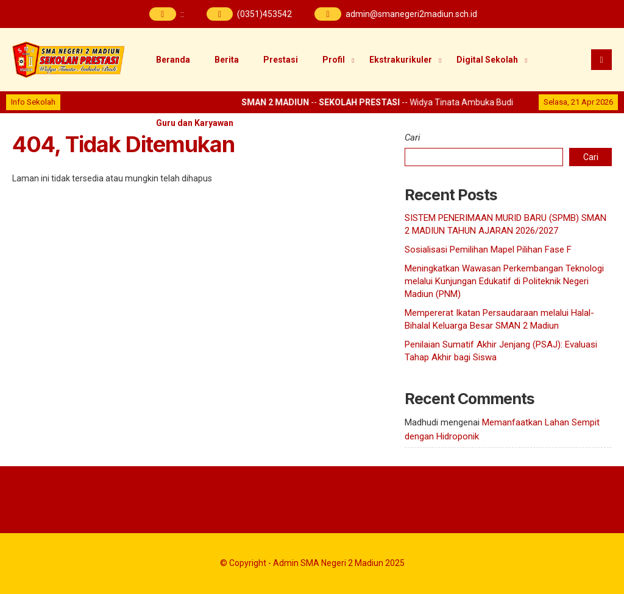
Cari (412, 137)
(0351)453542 (264, 14)
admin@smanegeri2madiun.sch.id (411, 14)
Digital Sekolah (487, 60)
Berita (226, 60)
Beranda (173, 60)
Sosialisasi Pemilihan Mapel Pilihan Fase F (488, 249)
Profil (333, 60)
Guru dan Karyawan (194, 123)
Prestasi (280, 60)
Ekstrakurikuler (400, 60)
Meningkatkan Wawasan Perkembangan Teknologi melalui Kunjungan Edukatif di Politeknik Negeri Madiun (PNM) (504, 281)
